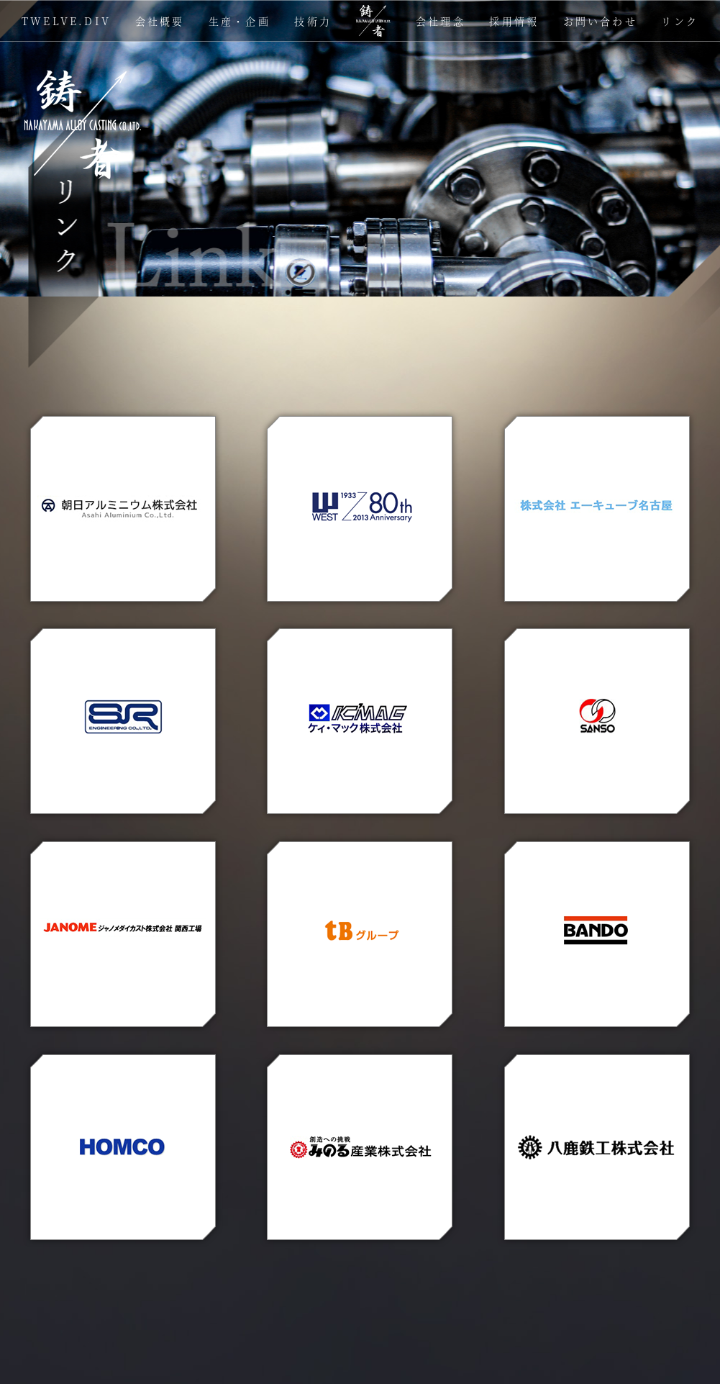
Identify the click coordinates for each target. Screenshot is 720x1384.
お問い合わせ (600, 21)
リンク (679, 21)
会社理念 (440, 21)
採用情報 (514, 21)
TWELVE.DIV (66, 21)
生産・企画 (239, 21)
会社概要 (160, 21)
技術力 (313, 21)
